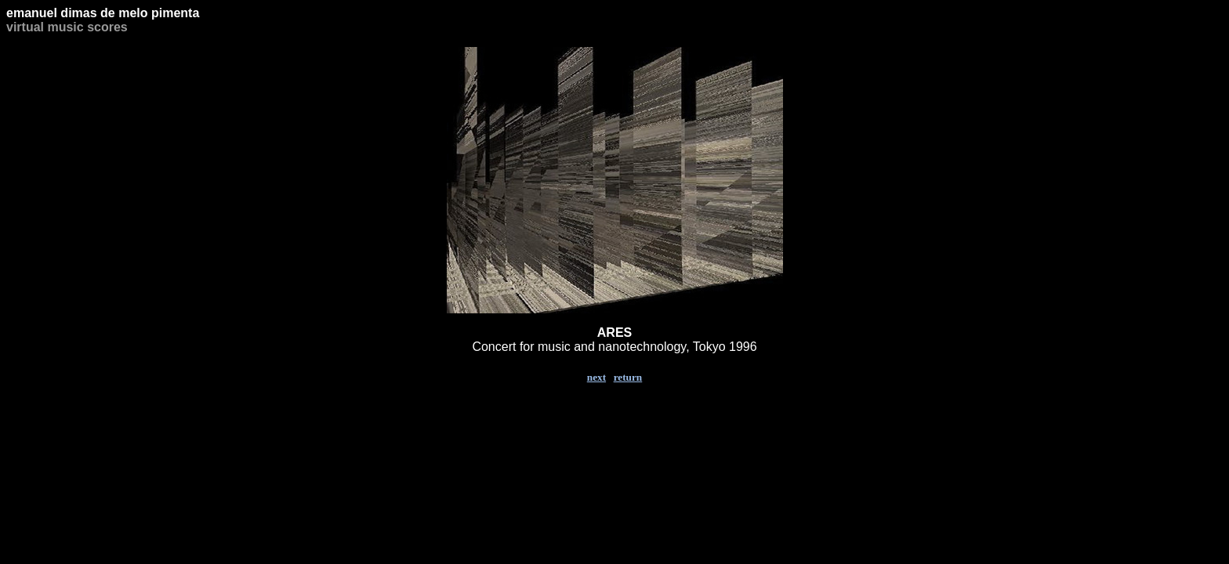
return (628, 377)
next (596, 377)
